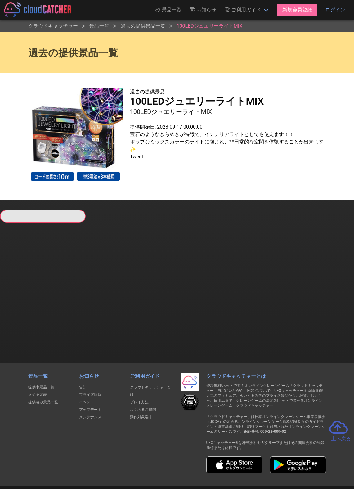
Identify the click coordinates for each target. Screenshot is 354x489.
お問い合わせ (261, 461)
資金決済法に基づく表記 (161, 461)
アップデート (90, 369)
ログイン (335, 10)
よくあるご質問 (143, 369)
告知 (83, 347)
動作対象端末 (141, 377)
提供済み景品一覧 (43, 362)
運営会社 (292, 461)
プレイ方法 (139, 362)
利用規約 (122, 461)
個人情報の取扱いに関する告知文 (76, 461)
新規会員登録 (297, 10)
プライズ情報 (90, 354)
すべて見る (19, 296)
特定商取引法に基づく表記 (216, 461)
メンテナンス (90, 377)
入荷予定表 (37, 354)
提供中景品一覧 (41, 347)
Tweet (136, 157)
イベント (86, 362)
